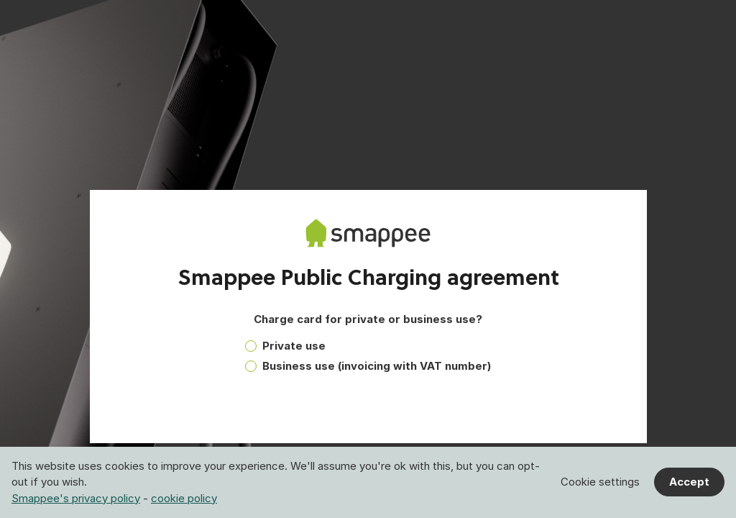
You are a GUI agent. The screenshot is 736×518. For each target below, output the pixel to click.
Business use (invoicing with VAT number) (376, 366)
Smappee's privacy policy (76, 498)
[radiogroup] (368, 359)
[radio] (251, 346)
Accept (689, 482)
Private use (294, 346)
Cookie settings (600, 482)
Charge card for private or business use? (368, 319)
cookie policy (184, 498)
